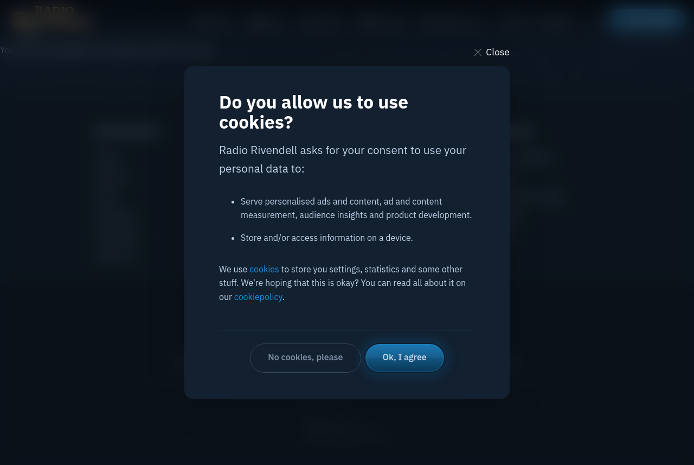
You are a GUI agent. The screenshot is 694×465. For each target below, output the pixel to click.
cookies (264, 269)
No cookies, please (305, 357)
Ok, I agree (405, 357)
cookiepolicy (258, 296)
